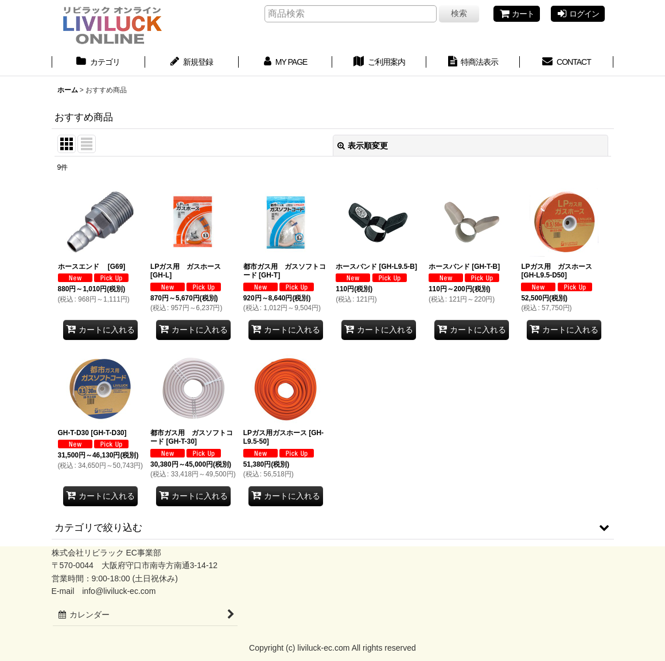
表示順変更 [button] (362, 145)
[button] (333, 527)
